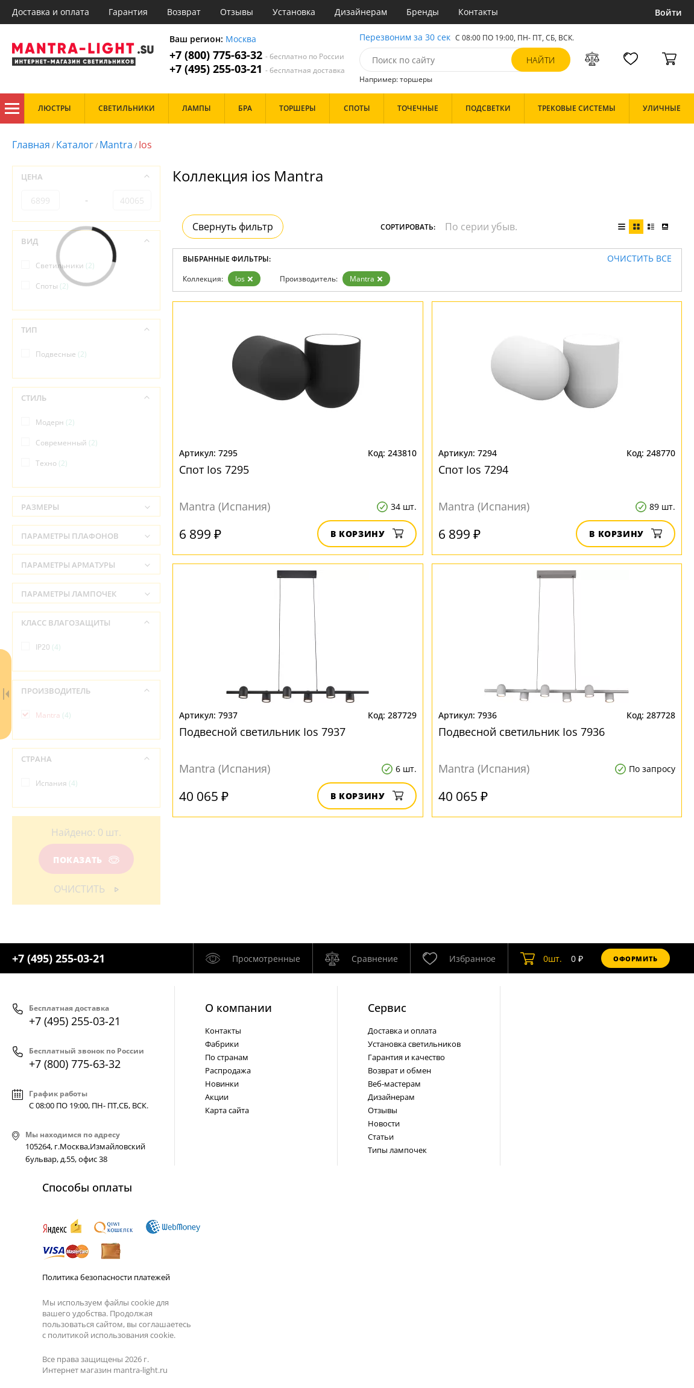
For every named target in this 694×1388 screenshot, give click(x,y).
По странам (226, 1057)
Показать (86, 859)
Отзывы (236, 11)
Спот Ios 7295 (214, 469)
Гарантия (128, 11)
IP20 (48, 647)
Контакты (478, 11)
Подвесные (61, 354)
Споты (52, 286)
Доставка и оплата (50, 11)
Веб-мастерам (394, 1083)
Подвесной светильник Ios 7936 (521, 731)
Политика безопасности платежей (106, 1277)
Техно (52, 463)
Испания (57, 783)
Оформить (635, 958)
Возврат (184, 11)
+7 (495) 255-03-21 (257, 69)
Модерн (55, 422)
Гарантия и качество (406, 1057)
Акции (217, 1096)
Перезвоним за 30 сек (404, 38)
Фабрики (222, 1043)
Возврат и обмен (399, 1070)
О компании (238, 1007)
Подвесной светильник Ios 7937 (262, 731)
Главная (31, 144)
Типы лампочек (397, 1150)
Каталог (12, 108)
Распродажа (228, 1070)
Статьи (381, 1136)
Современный (67, 443)
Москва (241, 39)
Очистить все (639, 259)
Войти (668, 12)
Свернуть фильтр (232, 226)
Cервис (387, 1007)
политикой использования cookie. (111, 1335)
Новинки (222, 1083)
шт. (541, 958)
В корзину (366, 533)
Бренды (422, 11)
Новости (384, 1123)
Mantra (116, 144)
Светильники (65, 265)
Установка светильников (414, 1043)
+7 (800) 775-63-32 (256, 55)
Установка (294, 11)
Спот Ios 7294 (473, 469)
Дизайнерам (361, 11)
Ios (244, 279)
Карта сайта (227, 1110)
